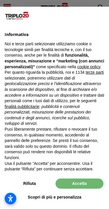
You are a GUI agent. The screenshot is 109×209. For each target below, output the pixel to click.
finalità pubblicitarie (22, 106)
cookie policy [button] (88, 66)
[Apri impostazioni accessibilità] (10, 198)
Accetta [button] (79, 183)
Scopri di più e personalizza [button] (54, 197)
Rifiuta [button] (29, 183)
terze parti (95, 72)
